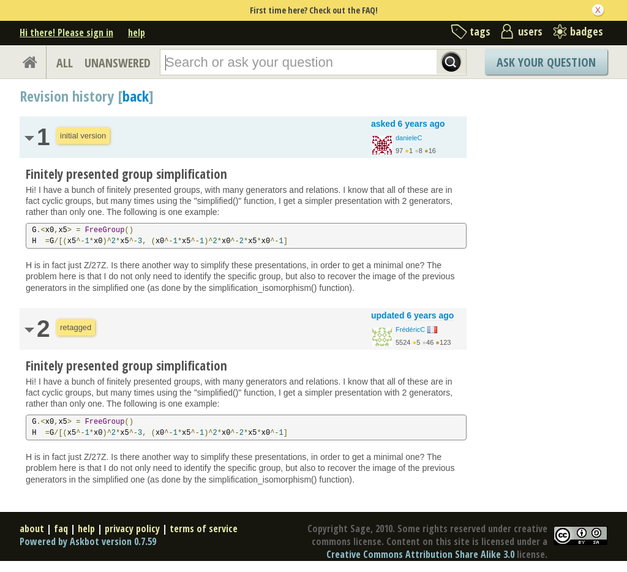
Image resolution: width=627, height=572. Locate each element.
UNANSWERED (117, 63)
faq (61, 528)
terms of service (204, 528)
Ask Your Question (546, 62)
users (530, 31)
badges (586, 31)
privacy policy (132, 528)
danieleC (409, 137)
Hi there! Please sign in (66, 32)
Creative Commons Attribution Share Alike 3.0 (420, 554)
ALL (64, 63)
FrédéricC (410, 329)
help (136, 32)
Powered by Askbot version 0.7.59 (88, 541)
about (32, 528)
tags (480, 31)
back (135, 96)
